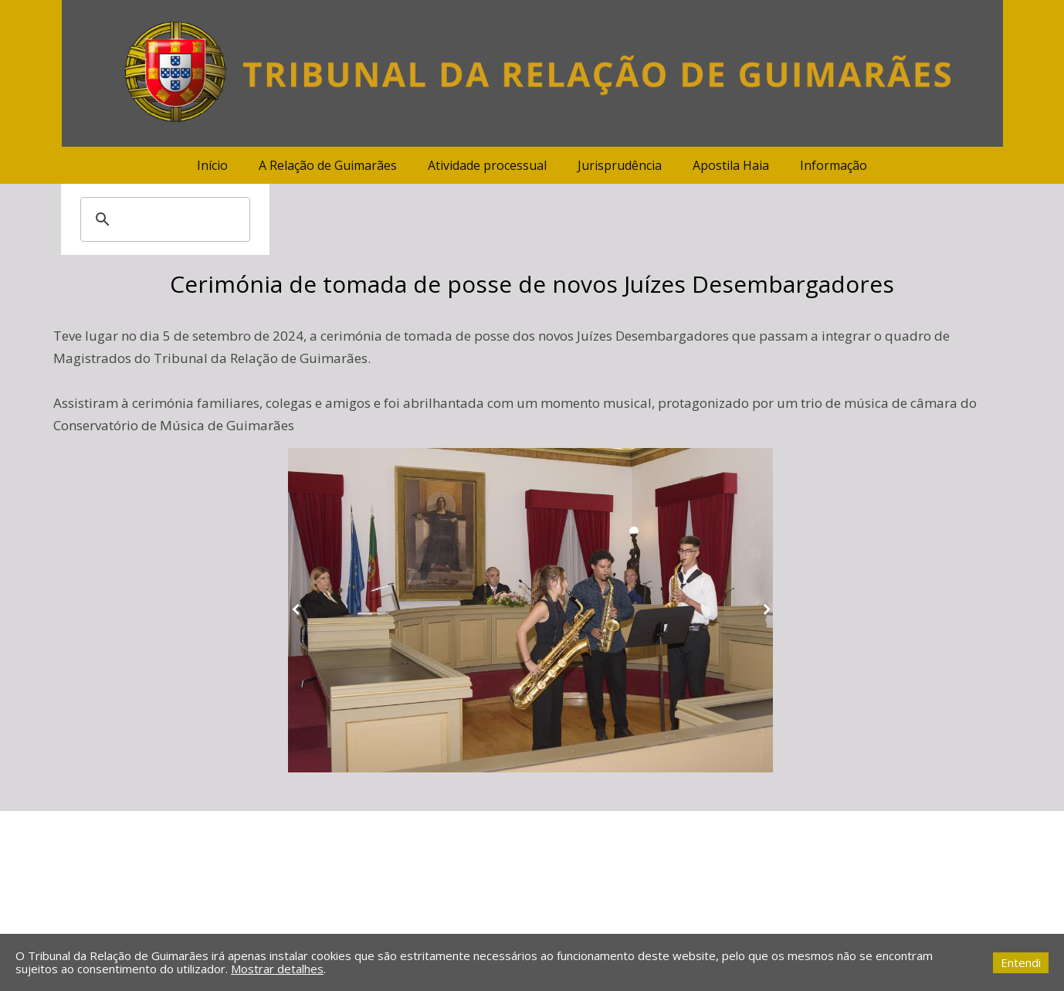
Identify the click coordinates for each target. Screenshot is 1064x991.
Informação (833, 165)
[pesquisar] (163, 219)
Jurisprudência (620, 165)
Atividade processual (487, 165)
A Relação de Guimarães (328, 165)
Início (212, 165)
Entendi (1021, 962)
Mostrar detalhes (277, 968)
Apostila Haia (731, 165)
